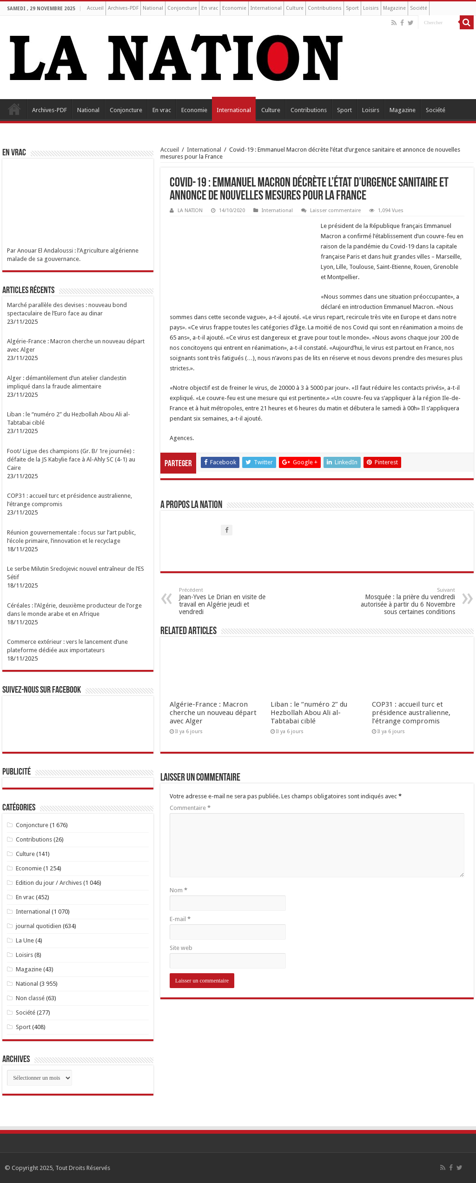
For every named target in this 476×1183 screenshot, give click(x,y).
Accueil (95, 8)
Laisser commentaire (335, 210)
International (266, 8)
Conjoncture (182, 8)
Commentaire (190, 807)
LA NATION (190, 210)
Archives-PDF (123, 8)
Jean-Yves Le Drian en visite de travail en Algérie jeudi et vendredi (226, 601)
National (153, 8)
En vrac (209, 8)
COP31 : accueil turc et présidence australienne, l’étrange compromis (411, 712)
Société (418, 8)
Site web (181, 947)
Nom (178, 890)
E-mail (180, 919)
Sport (352, 8)
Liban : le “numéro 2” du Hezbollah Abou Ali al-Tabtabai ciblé (309, 712)
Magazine (394, 8)
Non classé (30, 998)
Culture (295, 8)
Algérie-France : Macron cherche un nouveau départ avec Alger (213, 712)
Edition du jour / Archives (49, 882)
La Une (25, 940)
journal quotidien (38, 925)
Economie (234, 8)
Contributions (325, 8)
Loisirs (371, 8)
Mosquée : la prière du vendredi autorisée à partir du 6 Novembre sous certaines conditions (407, 601)
